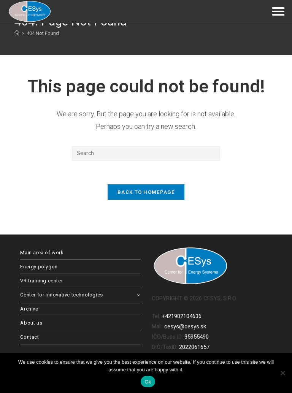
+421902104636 (182, 316)
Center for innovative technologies (80, 295)
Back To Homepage (146, 192)
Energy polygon (38, 266)
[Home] (16, 33)
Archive (29, 309)
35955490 (196, 336)
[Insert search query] (146, 153)
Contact (29, 337)
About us (31, 323)
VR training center (41, 281)
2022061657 (194, 347)
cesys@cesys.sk (185, 326)
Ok (147, 382)
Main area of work (41, 252)
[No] (282, 373)
